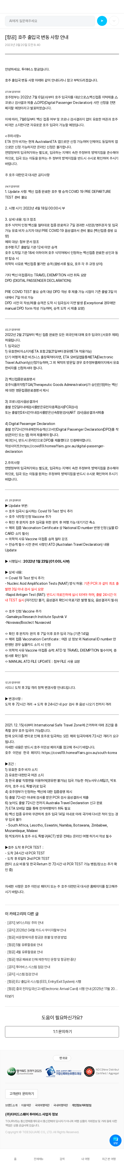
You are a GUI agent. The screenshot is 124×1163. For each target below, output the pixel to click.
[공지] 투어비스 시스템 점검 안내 (28, 967)
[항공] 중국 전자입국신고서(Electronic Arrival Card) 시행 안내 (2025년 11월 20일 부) (63, 989)
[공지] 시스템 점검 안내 (22, 974)
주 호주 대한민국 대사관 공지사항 (27, 175)
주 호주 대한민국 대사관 (73, 886)
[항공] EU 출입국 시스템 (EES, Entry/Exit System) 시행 (44, 982)
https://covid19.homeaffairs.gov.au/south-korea (79, 753)
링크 (26, 219)
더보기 (9, 996)
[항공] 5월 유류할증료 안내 (24, 945)
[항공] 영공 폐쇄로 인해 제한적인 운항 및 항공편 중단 (41, 959)
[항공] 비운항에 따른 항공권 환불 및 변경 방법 (37, 937)
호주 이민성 (32, 886)
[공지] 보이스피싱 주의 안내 (25, 923)
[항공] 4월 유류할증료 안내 (25, 952)
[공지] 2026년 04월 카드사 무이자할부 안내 (36, 930)
